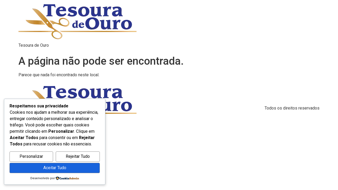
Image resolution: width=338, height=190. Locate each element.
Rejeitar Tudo (78, 156)
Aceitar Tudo (54, 167)
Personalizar (31, 156)
